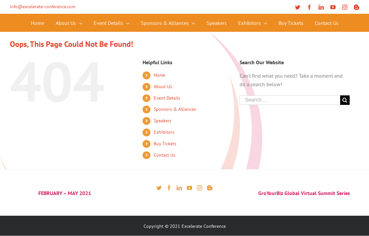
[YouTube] (189, 187)
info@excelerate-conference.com (42, 7)
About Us (163, 86)
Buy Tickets (165, 144)
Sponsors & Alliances (175, 109)
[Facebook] (169, 187)
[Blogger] (209, 187)
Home (159, 75)
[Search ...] (290, 100)
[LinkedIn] (179, 187)
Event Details (167, 98)
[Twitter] (159, 187)
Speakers (162, 121)
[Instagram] (199, 187)
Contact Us (164, 155)
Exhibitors (164, 132)
